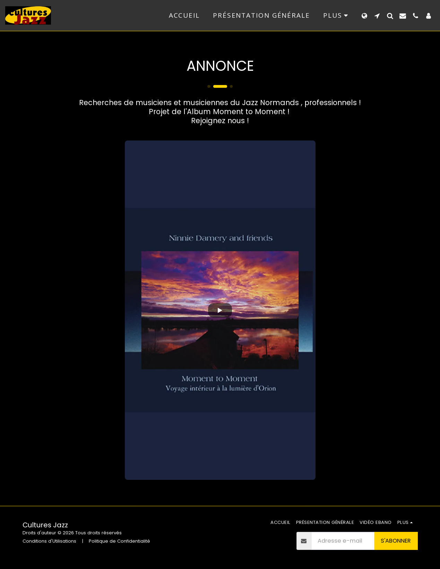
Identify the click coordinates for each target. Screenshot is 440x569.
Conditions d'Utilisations (49, 541)
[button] (377, 15)
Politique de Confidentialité (119, 541)
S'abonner (396, 541)
